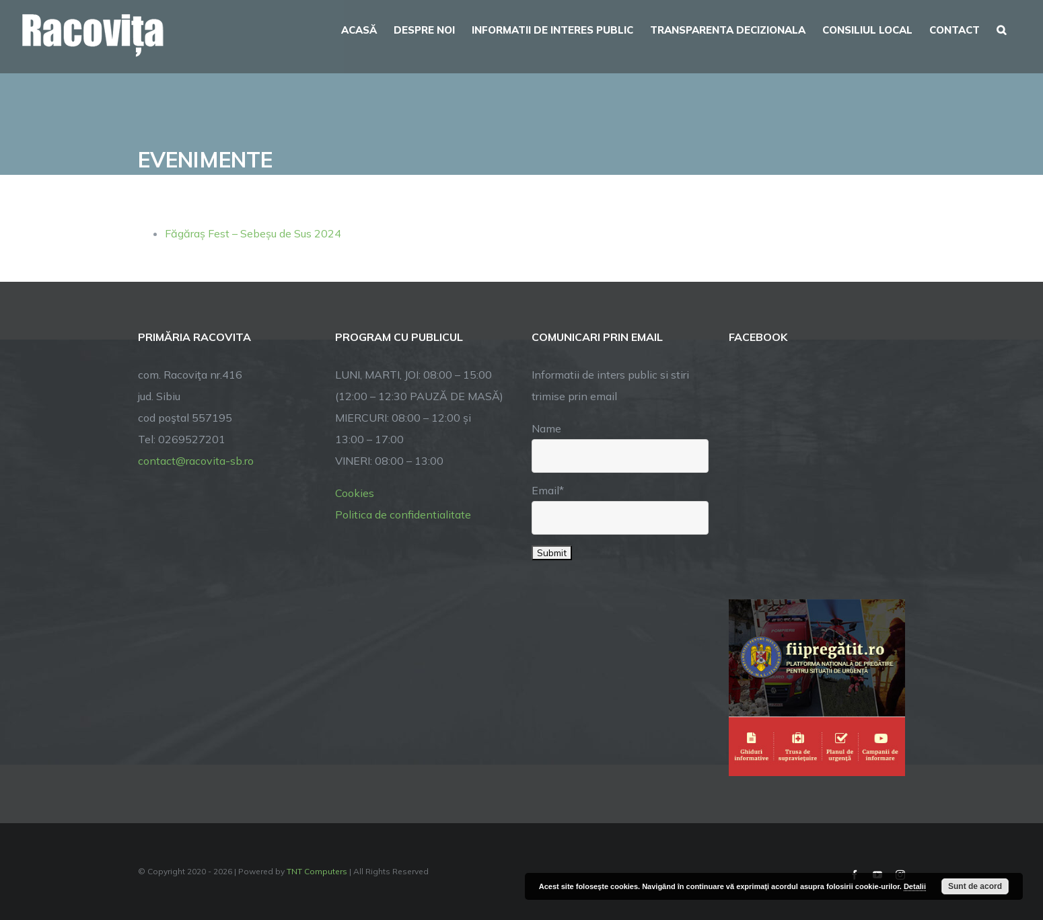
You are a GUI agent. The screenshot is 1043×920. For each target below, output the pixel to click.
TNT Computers (317, 871)
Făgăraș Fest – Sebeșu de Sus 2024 (253, 233)
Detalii (915, 886)
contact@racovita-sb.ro (196, 460)
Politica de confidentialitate (403, 514)
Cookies (354, 493)
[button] (1001, 28)
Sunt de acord (975, 886)
